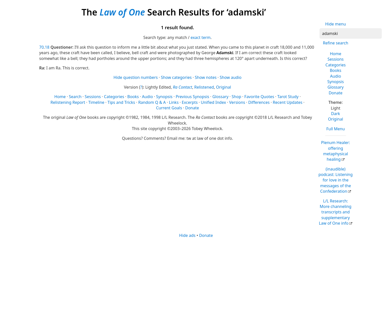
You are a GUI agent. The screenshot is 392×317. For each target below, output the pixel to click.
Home (335, 53)
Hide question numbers (136, 77)
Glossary (336, 87)
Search (75, 96)
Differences (259, 102)
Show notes (205, 77)
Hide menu (335, 24)
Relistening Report (67, 102)
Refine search (335, 43)
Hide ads (187, 235)
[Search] (351, 33)
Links (174, 102)
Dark (335, 113)
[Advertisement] (189, 277)
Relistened (204, 87)
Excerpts (190, 102)
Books (335, 70)
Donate (335, 93)
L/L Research (335, 212)
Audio (335, 76)
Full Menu (335, 129)
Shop (236, 96)
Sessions (336, 59)
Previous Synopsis (192, 96)
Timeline (96, 102)
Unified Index (213, 102)
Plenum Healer (335, 151)
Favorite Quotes (259, 96)
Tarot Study (287, 96)
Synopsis (335, 81)
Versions (237, 102)
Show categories (176, 77)
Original (335, 119)
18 (47, 47)
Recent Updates (287, 102)
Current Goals (169, 108)
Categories (336, 65)
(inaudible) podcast (335, 180)
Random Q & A (152, 102)
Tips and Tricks (121, 102)
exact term (200, 37)
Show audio (231, 77)
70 (41, 47)
